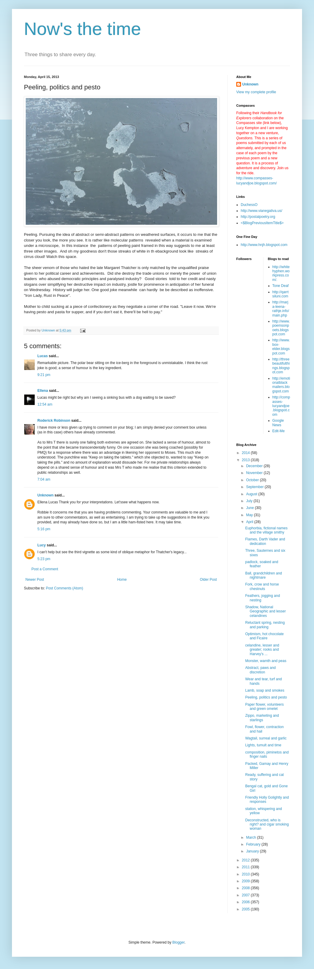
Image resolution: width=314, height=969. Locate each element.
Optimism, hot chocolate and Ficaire (264, 636)
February (253, 844)
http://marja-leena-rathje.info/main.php (280, 308)
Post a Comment (44, 569)
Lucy (41, 545)
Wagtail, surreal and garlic (265, 738)
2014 (246, 453)
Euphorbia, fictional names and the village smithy (266, 530)
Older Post (208, 579)
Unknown (45, 495)
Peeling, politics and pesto (266, 697)
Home (122, 579)
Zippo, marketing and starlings (262, 717)
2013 (246, 460)
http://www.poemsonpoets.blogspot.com (281, 327)
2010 (246, 874)
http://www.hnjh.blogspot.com (264, 245)
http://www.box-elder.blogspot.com (281, 346)
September (255, 487)
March (251, 837)
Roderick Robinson (53, 420)
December (255, 466)
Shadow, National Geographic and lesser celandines (265, 611)
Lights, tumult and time (263, 745)
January (253, 851)
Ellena (42, 391)
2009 (246, 881)
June (250, 508)
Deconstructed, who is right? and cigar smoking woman (267, 824)
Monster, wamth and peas (265, 661)
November (255, 473)
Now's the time (82, 29)
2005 (246, 909)
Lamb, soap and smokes (264, 690)
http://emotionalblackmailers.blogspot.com (281, 384)
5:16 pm (43, 529)
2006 (246, 902)
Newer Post (34, 579)
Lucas (42, 356)
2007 (246, 895)
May (250, 515)
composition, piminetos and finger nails (267, 754)
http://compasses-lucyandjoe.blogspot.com (281, 406)
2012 (246, 860)
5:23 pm (43, 559)
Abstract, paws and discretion (260, 670)
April (250, 522)
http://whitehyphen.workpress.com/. (281, 273)
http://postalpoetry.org (258, 217)
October (253, 480)
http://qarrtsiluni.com (280, 294)
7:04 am (43, 479)
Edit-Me (278, 431)
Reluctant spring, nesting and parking (265, 624)
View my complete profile (256, 92)
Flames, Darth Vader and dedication (265, 541)
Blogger (178, 942)
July (250, 501)
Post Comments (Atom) (64, 588)
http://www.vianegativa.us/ (261, 211)
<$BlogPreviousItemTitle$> (262, 223)
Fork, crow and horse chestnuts (262, 586)
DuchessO (249, 205)
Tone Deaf (280, 286)
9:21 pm (43, 375)
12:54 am (44, 404)
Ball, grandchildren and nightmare (263, 575)
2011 (246, 867)
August (252, 494)
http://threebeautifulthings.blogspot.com (281, 365)
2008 (246, 888)
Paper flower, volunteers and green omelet (264, 706)
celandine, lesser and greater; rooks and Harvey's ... (262, 649)
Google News (278, 422)
